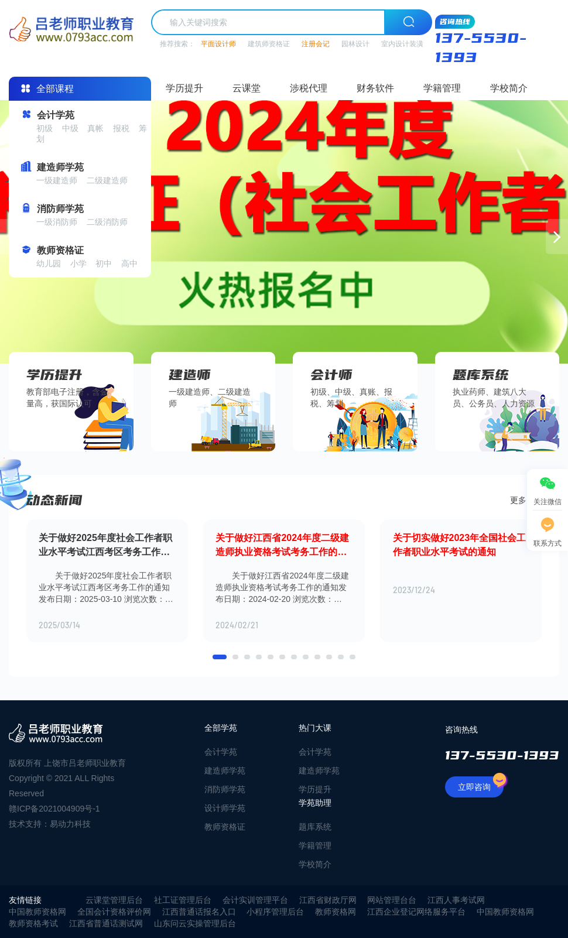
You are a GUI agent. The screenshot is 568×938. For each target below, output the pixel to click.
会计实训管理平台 (255, 900)
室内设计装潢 (402, 44)
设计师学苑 (224, 808)
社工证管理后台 (182, 900)
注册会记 (316, 44)
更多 (526, 500)
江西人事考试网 (456, 900)
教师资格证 (224, 826)
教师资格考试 (33, 923)
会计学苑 (220, 751)
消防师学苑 (224, 789)
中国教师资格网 (37, 911)
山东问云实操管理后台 (195, 923)
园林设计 (355, 44)
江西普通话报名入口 (199, 911)
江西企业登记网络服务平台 (416, 911)
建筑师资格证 (269, 44)
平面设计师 (218, 44)
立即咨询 (481, 784)
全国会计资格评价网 (114, 911)
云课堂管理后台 (114, 900)
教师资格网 (335, 911)
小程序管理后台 (275, 911)
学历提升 (184, 88)
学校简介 (509, 88)
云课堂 (246, 88)
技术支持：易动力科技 (50, 824)
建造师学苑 (224, 770)
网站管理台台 (391, 900)
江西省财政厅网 (328, 900)
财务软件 (375, 88)
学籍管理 (442, 88)
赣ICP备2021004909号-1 (54, 808)
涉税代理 (308, 88)
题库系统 (315, 826)
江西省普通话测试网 (106, 923)
